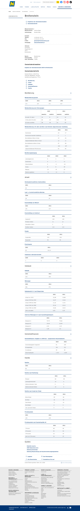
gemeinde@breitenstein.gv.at (41, 40)
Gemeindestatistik (31, 23)
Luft (42, 492)
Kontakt (11, 509)
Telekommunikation (12, 494)
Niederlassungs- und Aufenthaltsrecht (31, 487)
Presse (49, 7)
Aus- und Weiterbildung (13, 480)
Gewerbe (58, 492)
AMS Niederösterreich (32, 448)
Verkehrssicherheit (60, 485)
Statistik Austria (31, 446)
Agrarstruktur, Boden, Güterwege (47, 477)
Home (21, 7)
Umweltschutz (43, 496)
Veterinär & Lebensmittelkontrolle (47, 483)
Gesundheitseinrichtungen (29, 496)
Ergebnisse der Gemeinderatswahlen (36, 21)
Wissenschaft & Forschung (13, 487)
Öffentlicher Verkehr (60, 483)
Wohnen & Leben (12, 475)
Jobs (31, 2)
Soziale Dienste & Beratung (29, 500)
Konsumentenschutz (28, 485)
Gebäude (29, 84)
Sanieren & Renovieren (13, 474)
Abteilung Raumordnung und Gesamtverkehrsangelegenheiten (42, 451)
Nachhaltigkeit (43, 493)
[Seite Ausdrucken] (70, 508)
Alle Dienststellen (32, 459)
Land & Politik (35, 7)
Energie (42, 489)
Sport (26, 472)
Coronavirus (27, 494)
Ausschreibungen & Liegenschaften (63, 491)
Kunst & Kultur (43, 471)
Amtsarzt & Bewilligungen (29, 495)
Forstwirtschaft (44, 478)
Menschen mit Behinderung (30, 486)
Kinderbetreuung (28, 484)
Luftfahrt (58, 481)
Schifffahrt (59, 484)
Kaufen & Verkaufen (12, 472)
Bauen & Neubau (12, 471)
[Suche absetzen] (58, 2)
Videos (54, 7)
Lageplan (29, 456)
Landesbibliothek (12, 484)
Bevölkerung (30, 80)
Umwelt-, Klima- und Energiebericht (47, 487)
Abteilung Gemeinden (32, 449)
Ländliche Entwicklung (45, 482)
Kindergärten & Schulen (13, 482)
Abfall (42, 488)
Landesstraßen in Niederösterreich (63, 474)
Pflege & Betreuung (28, 499)
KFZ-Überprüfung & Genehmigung (63, 478)
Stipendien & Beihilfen (12, 486)
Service (43, 7)
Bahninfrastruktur (60, 476)
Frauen (26, 479)
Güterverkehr (59, 477)
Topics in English (36, 2)
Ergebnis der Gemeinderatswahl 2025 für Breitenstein (39, 67)
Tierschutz (27, 490)
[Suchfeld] (49, 2)
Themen (27, 7)
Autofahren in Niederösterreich (62, 475)
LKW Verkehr (59, 479)
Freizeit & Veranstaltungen (29, 471)
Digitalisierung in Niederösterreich (15, 493)
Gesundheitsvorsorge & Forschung (31, 498)
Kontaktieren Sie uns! (48, 459)
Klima (42, 491)
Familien (26, 478)
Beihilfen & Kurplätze (28, 502)
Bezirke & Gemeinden (64, 7)
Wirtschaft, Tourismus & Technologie (63, 495)
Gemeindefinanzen (31, 86)
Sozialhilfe (26, 501)
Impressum (32, 507)
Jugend (26, 483)
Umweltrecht (43, 495)
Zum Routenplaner (47, 456)
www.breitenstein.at (39, 42)
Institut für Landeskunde (13, 485)
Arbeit (28, 82)
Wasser (42, 498)
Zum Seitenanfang (66, 462)
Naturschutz (43, 494)
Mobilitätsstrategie (60, 482)
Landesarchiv (11, 483)
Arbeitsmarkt (59, 490)
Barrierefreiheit (14, 507)
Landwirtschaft (43, 480)
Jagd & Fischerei (44, 479)
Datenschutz (24, 507)
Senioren (26, 489)
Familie (29, 88)
